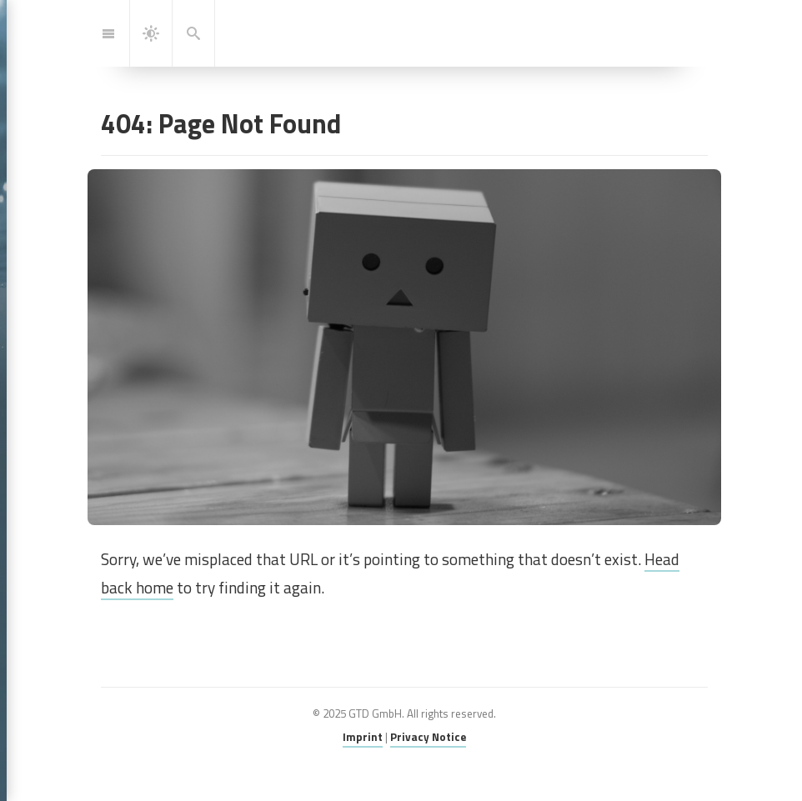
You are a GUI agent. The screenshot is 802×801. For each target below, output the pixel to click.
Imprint (363, 736)
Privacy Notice (428, 736)
